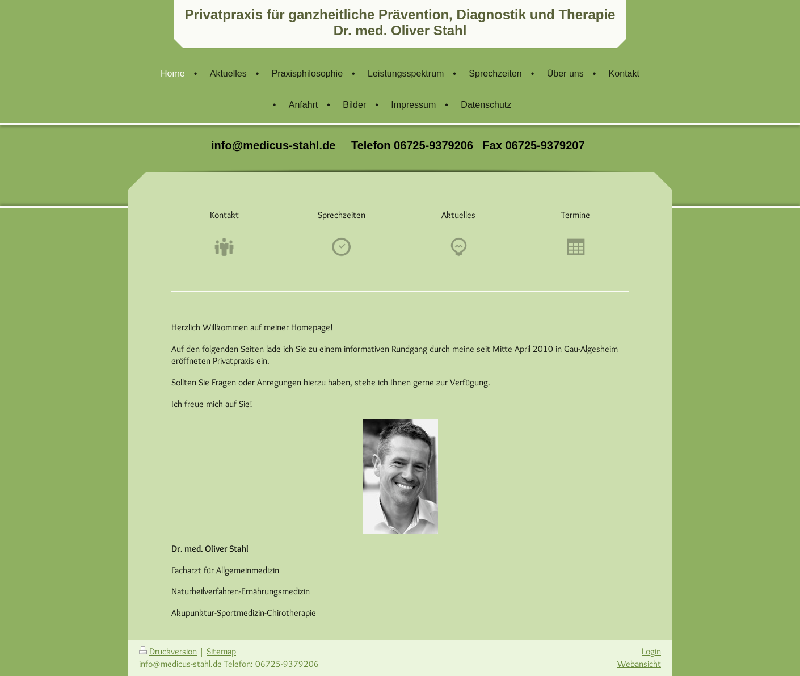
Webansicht (639, 663)
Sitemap (221, 651)
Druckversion (168, 651)
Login (651, 651)
